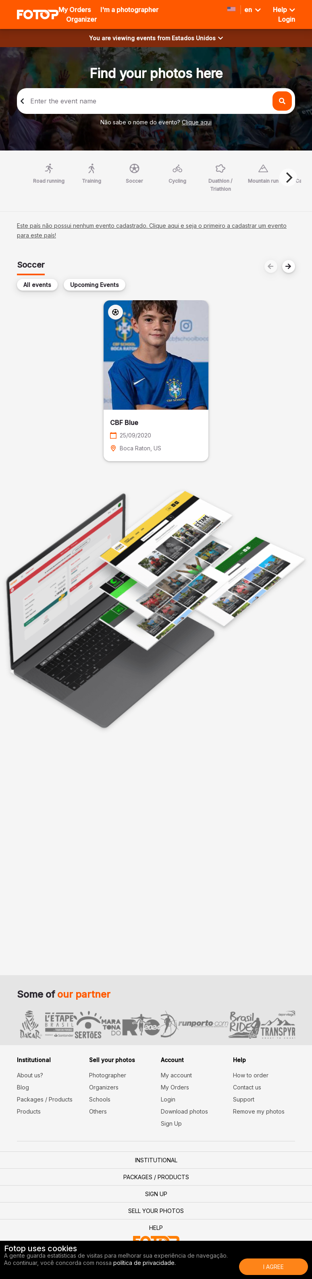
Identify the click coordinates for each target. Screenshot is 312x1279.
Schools (99, 1099)
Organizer (81, 19)
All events (37, 284)
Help (284, 10)
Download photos (184, 1111)
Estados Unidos (197, 38)
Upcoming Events (94, 284)
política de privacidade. (144, 1262)
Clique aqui (197, 122)
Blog (23, 1087)
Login (168, 1099)
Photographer (107, 1075)
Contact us (247, 1087)
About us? (30, 1075)
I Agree (273, 1266)
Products (29, 1111)
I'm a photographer (129, 10)
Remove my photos (259, 1111)
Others (98, 1111)
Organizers (104, 1087)
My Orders (74, 10)
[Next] (288, 177)
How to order (250, 1075)
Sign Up (171, 1123)
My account (176, 1075)
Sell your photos (156, 1210)
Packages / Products (45, 1099)
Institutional (156, 1160)
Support (243, 1099)
